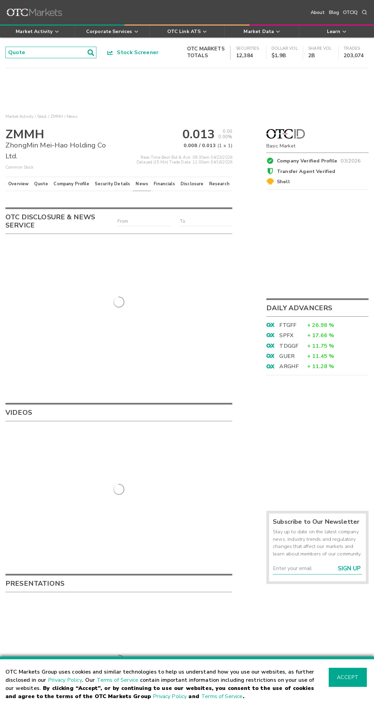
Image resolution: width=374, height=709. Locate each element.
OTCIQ (350, 12)
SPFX (286, 335)
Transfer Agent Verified (306, 171)
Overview (18, 184)
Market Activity (19, 116)
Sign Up (349, 568)
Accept (348, 677)
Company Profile (71, 184)
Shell (283, 181)
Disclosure (192, 184)
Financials (164, 184)
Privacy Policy (65, 680)
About (318, 12)
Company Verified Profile (319, 159)
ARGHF (289, 366)
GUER (287, 356)
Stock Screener (133, 52)
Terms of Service (117, 680)
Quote (41, 184)
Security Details (112, 184)
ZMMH (56, 116)
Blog (334, 12)
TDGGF (288, 346)
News (142, 184)
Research (219, 184)
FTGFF (287, 325)
